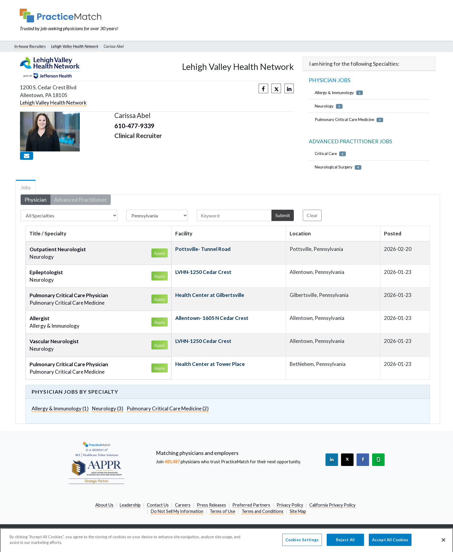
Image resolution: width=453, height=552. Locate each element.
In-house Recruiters (30, 46)
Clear (312, 215)
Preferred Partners (251, 504)
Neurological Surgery (338, 167)
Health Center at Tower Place (210, 364)
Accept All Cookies (390, 543)
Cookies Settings (302, 543)
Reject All (345, 543)
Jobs (26, 187)
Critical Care (330, 153)
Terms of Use (222, 511)
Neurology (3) (107, 408)
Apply (159, 253)
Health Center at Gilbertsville (209, 295)
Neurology (329, 106)
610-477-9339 (134, 125)
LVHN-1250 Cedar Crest (203, 272)
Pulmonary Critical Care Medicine (349, 119)
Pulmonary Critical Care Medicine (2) (168, 408)
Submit (282, 215)
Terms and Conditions (262, 511)
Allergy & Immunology (339, 92)
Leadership (130, 504)
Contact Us (158, 504)
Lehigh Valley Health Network (74, 46)
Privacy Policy (290, 504)
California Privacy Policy (332, 504)
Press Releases (211, 504)
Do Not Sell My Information (177, 511)
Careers (183, 504)
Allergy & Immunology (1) (60, 408)
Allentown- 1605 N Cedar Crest (211, 318)
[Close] (443, 543)
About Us (104, 504)
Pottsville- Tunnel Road (203, 249)
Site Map (298, 511)
